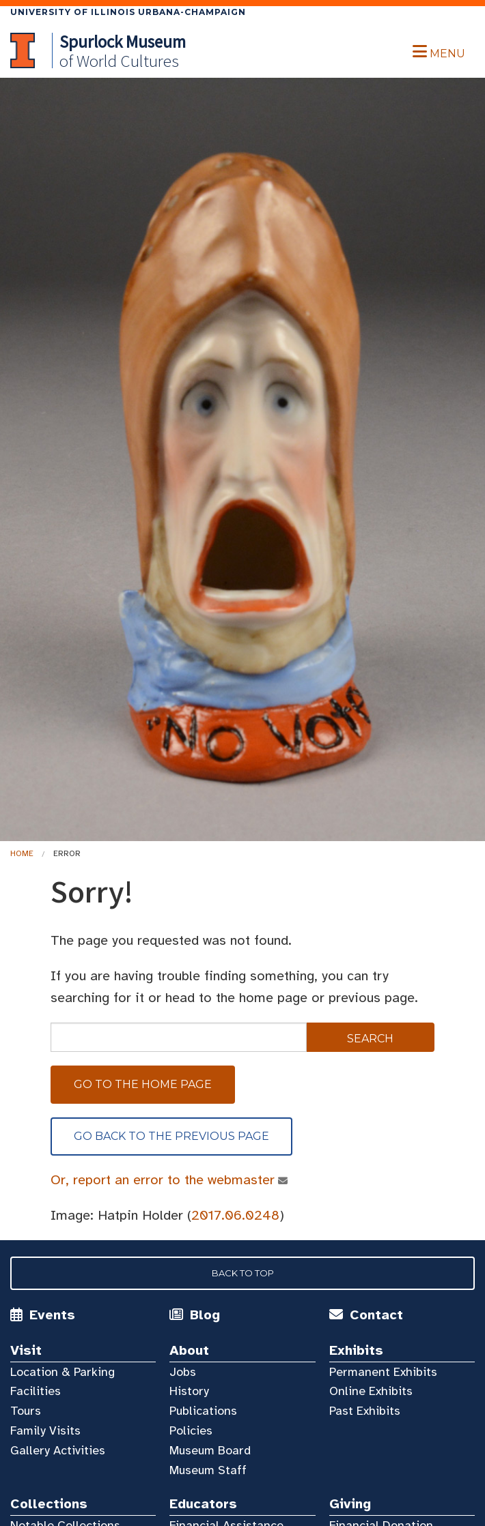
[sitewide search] (178, 1037)
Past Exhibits (364, 1410)
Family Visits (45, 1430)
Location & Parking (62, 1371)
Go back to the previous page (171, 1136)
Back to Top (243, 1272)
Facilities (35, 1390)
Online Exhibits (371, 1390)
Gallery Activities (57, 1450)
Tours (25, 1410)
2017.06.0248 (235, 1215)
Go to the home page (143, 1084)
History (189, 1390)
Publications (203, 1410)
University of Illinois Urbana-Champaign (128, 12)
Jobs (182, 1371)
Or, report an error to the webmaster (163, 1179)
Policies (190, 1430)
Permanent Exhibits (383, 1371)
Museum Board (210, 1450)
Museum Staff (208, 1470)
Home (21, 853)
